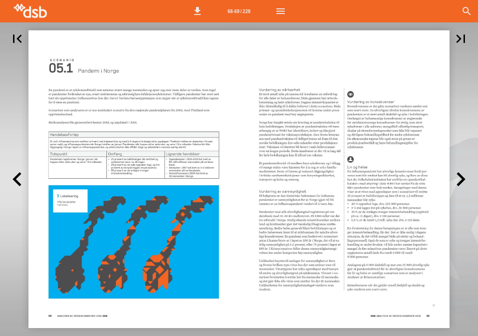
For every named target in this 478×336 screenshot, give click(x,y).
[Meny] (280, 11)
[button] (197, 11)
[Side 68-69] (239, 11)
